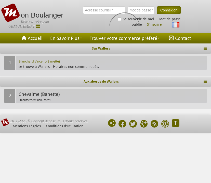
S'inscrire (154, 24)
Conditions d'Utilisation (64, 126)
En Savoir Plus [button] (66, 38)
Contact (179, 38)
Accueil (31, 38)
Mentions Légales (27, 126)
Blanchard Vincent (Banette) (39, 61)
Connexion (168, 10)
